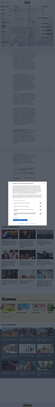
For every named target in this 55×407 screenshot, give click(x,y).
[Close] (45, 183)
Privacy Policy (33, 223)
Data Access (27, 223)
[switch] (40, 203)
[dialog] (27, 203)
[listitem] (27, 200)
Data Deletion (22, 223)
